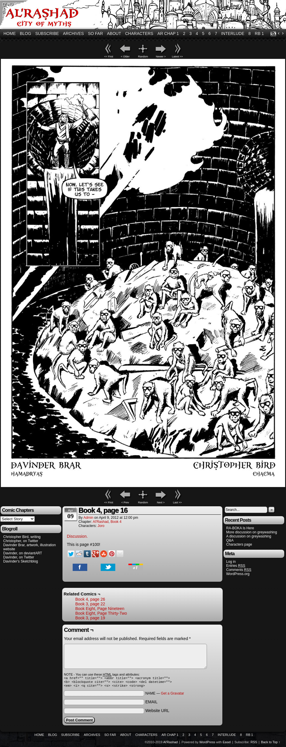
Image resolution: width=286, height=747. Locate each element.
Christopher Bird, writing (22, 537)
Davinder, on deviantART (22, 553)
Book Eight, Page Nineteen (99, 608)
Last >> (177, 502)
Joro (100, 526)
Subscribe (47, 33)
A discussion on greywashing (248, 536)
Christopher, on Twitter (20, 541)
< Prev (125, 502)
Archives (73, 33)
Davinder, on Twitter (18, 557)
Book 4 (116, 522)
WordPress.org (238, 574)
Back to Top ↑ (270, 744)
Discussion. (77, 536)
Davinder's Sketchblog (20, 561)
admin (88, 518)
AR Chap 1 (168, 33)
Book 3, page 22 (90, 604)
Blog (25, 33)
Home (10, 33)
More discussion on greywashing (251, 532)
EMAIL (151, 703)
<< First (108, 56)
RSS (273, 33)
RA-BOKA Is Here (240, 528)
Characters (139, 33)
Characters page (239, 544)
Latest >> (177, 56)
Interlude (232, 33)
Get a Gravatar (172, 695)
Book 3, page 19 (90, 618)
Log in (231, 562)
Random (143, 56)
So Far (95, 33)
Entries (235, 566)
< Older (125, 56)
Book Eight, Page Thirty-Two (101, 613)
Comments (238, 570)
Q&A (229, 540)
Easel (227, 744)
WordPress (207, 744)
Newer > (161, 56)
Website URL (157, 712)
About (114, 33)
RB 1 (259, 33)
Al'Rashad (101, 522)
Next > (161, 502)
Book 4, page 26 (90, 599)
